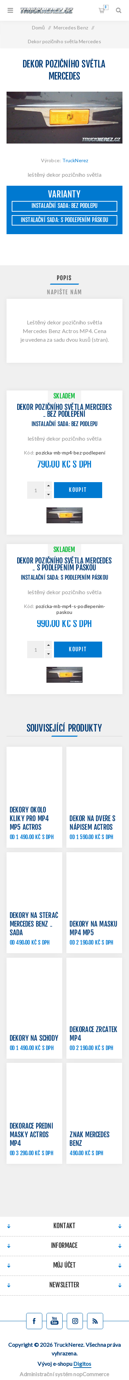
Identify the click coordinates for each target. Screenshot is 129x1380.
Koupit (78, 490)
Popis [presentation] (64, 278)
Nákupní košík (105, 7)
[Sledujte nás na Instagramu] (75, 1321)
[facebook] (34, 1321)
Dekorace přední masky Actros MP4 (32, 1135)
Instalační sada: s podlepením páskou (64, 220)
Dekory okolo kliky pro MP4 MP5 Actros (29, 819)
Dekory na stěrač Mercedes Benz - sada (34, 925)
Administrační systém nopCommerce (64, 1374)
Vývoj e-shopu (64, 1363)
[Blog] (95, 1321)
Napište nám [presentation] (64, 292)
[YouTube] (54, 1321)
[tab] (65, 278)
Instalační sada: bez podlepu (65, 206)
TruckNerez (75, 160)
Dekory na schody (34, 1039)
